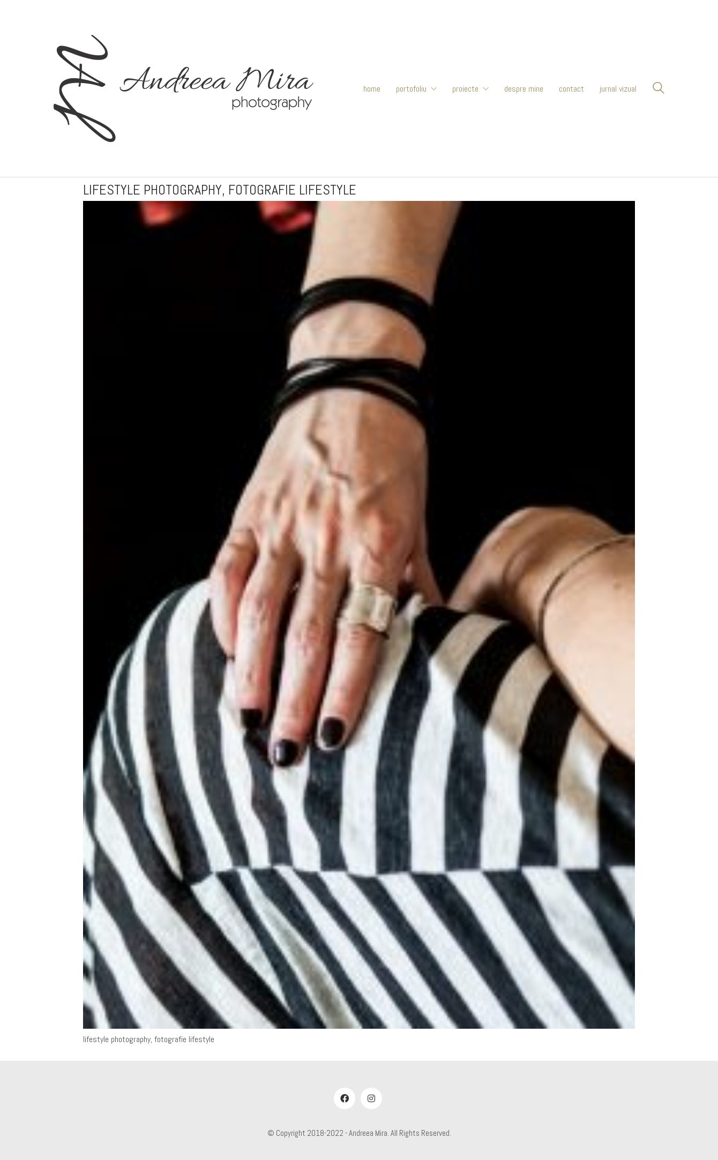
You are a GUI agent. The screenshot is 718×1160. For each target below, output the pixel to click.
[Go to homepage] (183, 88)
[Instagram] (371, 1098)
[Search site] (658, 89)
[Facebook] (344, 1098)
